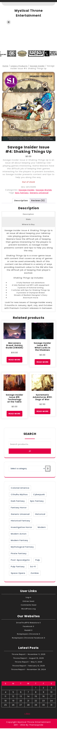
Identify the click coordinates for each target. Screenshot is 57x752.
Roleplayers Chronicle (27, 634)
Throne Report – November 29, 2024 (28, 669)
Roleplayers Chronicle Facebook (27, 638)
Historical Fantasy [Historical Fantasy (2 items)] (20, 520)
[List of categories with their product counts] (27, 468)
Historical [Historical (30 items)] (40, 514)
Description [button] (28, 214)
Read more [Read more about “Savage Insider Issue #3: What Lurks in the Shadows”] (42, 362)
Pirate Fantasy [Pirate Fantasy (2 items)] (18, 553)
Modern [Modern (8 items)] (42, 527)
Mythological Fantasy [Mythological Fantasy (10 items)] (22, 546)
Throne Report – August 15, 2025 (28, 658)
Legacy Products (19, 66)
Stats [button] (28, 219)
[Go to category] (47, 468)
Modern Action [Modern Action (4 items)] (18, 533)
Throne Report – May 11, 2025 (28, 662)
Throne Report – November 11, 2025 (28, 654)
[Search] (30, 451)
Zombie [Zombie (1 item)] (35, 573)
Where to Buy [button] (28, 224)
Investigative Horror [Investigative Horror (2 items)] (21, 527)
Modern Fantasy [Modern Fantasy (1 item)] (19, 540)
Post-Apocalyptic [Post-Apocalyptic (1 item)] (20, 560)
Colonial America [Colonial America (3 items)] (20, 488)
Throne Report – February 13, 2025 (28, 665)
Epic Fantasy (22, 192)
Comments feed (28, 605)
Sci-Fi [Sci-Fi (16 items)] (33, 566)
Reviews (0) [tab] (38, 200)
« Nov (27, 713)
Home (5, 66)
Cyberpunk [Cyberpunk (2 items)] (39, 494)
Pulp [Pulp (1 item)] (37, 560)
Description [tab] (21, 200)
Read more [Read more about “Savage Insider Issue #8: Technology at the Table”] (14, 413)
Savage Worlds (44, 190)
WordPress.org (28, 609)
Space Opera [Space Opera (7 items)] (18, 573)
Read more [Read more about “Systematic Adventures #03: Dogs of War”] (42, 411)
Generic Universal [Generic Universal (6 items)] (20, 514)
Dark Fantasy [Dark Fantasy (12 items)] (18, 501)
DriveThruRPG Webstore (27, 622)
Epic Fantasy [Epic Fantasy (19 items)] (37, 501)
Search (30, 434)
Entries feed (28, 601)
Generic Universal (39, 192)
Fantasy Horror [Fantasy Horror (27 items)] (19, 507)
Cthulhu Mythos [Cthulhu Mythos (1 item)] (19, 494)
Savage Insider (37, 66)
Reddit (28, 630)
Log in (28, 597)
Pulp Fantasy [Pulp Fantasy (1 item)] (18, 566)
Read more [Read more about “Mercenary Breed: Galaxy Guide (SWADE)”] (14, 359)
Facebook (27, 626)
